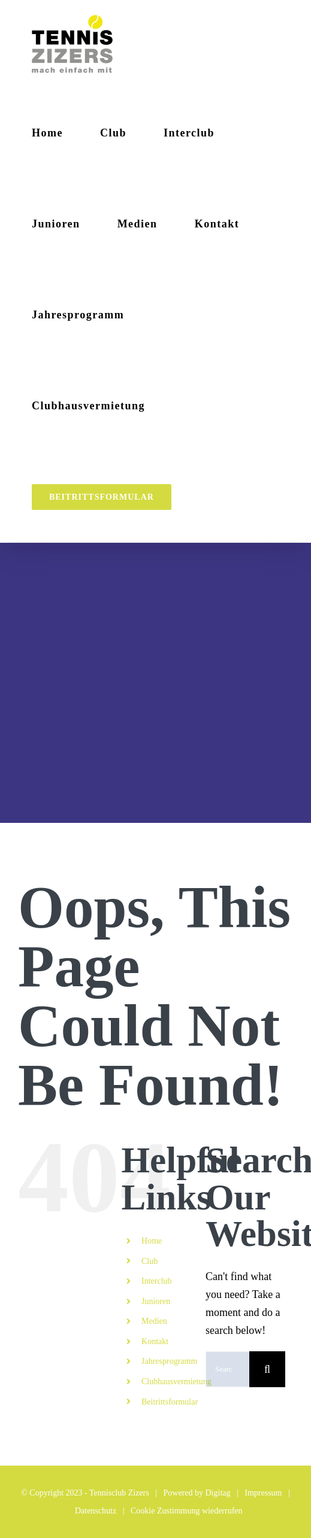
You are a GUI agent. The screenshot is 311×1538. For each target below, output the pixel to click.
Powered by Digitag (197, 1492)
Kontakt (154, 1341)
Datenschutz (95, 1510)
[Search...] (227, 1369)
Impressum (263, 1492)
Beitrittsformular (169, 1401)
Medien (154, 1321)
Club (149, 1261)
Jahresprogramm (169, 1361)
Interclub (156, 1280)
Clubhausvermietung (176, 1381)
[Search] (267, 1369)
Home (151, 1240)
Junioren (155, 1301)
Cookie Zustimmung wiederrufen (187, 1510)
